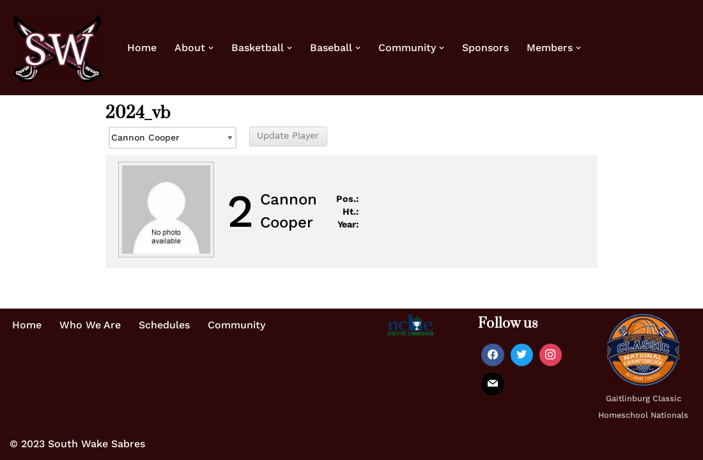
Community (236, 325)
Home (142, 48)
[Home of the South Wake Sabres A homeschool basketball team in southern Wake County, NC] (57, 48)
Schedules (164, 325)
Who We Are (90, 325)
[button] (210, 47)
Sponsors (485, 48)
